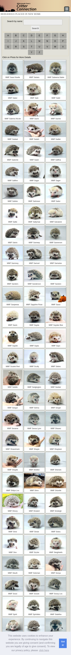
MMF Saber (12, 98)
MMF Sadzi (34, 160)
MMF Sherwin (55, 470)
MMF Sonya (56, 573)
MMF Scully (34, 366)
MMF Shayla (34, 449)
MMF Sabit (56, 98)
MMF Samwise (56, 263)
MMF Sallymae (34, 222)
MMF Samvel (34, 263)
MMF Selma (34, 408)
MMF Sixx (13, 552)
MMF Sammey (13, 263)
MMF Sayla (34, 346)
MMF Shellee (34, 470)
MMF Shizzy (13, 511)
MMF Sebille (13, 387)
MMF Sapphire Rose (34, 305)
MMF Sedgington (34, 387)
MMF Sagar (34, 181)
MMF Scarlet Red (13, 366)
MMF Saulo (12, 325)
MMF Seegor (13, 408)
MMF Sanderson (34, 284)
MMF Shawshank (13, 449)
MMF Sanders (12, 284)
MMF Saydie (13, 346)
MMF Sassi (55, 305)
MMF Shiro (34, 490)
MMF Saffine (13, 181)
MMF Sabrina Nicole (13, 119)
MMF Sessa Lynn (34, 428)
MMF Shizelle (55, 490)
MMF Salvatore (56, 222)
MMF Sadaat (13, 139)
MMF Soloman (34, 573)
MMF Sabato (34, 77)
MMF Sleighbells (55, 552)
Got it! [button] (63, 643)
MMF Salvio (12, 243)
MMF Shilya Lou (12, 490)
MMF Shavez (56, 428)
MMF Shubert (34, 511)
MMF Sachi (34, 119)
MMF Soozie (34, 594)
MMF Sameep (34, 243)
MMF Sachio (56, 119)
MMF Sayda (34, 325)
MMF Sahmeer (34, 201)
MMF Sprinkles (34, 614)
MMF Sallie (12, 222)
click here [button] (44, 650)
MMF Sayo (56, 346)
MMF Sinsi (12, 532)
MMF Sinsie (34, 532)
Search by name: (15, 21)
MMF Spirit (12, 614)
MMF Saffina (56, 160)
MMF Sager (55, 181)
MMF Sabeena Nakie (55, 77)
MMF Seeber (56, 387)
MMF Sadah (34, 139)
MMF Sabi (34, 98)
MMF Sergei (56, 408)
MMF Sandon (56, 284)
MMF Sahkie (13, 201)
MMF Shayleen (56, 449)
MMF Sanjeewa (13, 305)
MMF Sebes (56, 366)
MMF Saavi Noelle (12, 77)
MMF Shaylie (13, 470)
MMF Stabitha (55, 614)
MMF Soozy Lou (55, 594)
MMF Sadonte (12, 160)
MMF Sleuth (12, 573)
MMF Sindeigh (56, 511)
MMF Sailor (55, 201)
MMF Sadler (56, 139)
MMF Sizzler (34, 552)
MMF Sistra (55, 532)
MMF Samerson (56, 243)
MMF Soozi (12, 594)
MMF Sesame (12, 428)
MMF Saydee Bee (56, 325)
